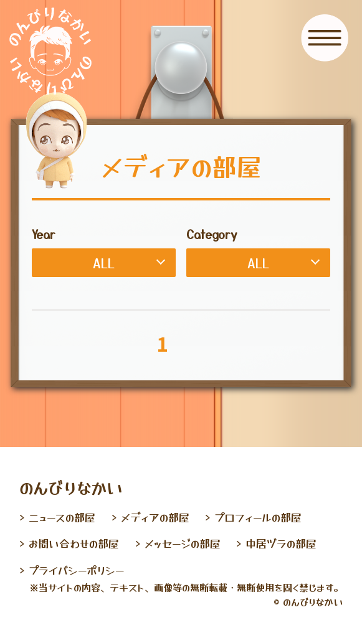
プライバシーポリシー (76, 570)
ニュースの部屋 (62, 517)
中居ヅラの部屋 (281, 543)
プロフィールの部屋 (258, 517)
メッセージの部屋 (183, 543)
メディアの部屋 (155, 517)
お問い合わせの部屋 (74, 543)
